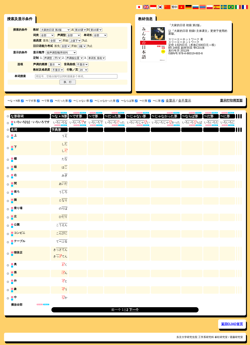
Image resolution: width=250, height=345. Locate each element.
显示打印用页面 (231, 100)
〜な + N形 (15, 100)
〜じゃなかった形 (107, 100)
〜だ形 (145, 100)
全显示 (170, 100)
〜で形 (47, 100)
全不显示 (184, 100)
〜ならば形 (129, 100)
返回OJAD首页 (232, 319)
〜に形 (158, 100)
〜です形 (33, 100)
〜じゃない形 (83, 100)
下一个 (134, 305)
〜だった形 (63, 100)
